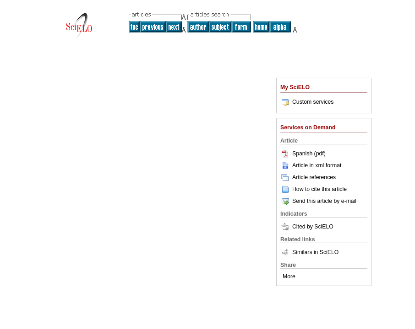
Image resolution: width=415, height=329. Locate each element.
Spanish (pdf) (303, 153)
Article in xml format (310, 165)
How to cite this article (319, 189)
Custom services (306, 102)
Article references (308, 177)
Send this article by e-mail (318, 201)
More (289, 276)
